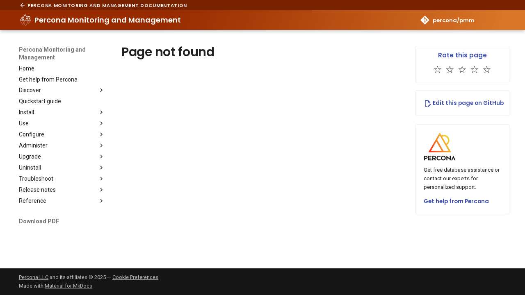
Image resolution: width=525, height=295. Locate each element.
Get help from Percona (456, 201)
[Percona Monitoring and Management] (25, 20)
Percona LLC (33, 277)
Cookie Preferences (135, 277)
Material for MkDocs (68, 286)
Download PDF (39, 221)
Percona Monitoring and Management (52, 53)
